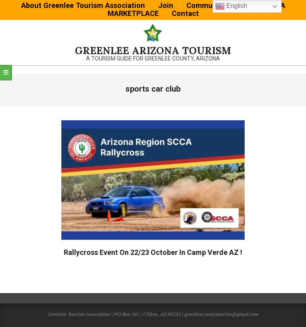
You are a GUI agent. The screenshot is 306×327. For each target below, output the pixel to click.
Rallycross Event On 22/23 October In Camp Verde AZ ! (153, 252)
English (231, 6)
